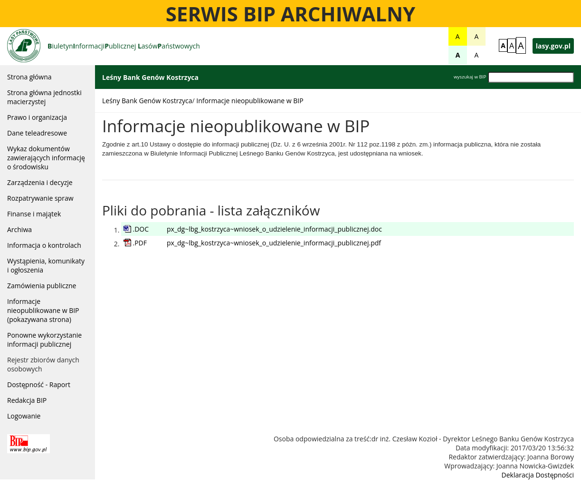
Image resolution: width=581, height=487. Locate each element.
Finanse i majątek (34, 213)
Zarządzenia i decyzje (40, 182)
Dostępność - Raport (38, 384)
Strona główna (29, 76)
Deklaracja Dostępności (538, 474)
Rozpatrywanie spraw (40, 198)
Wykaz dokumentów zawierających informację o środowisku (46, 157)
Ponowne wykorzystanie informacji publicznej (44, 340)
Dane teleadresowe (37, 132)
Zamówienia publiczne (41, 285)
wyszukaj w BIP (470, 77)
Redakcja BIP (27, 400)
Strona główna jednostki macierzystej (44, 97)
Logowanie (23, 415)
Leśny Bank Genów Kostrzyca (147, 100)
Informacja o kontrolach (44, 245)
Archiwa (19, 229)
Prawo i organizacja (37, 117)
